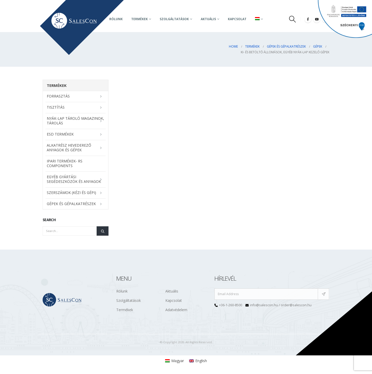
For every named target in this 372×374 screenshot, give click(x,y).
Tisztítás (56, 107)
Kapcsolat (237, 19)
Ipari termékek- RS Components (64, 163)
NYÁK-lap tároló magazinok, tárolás (75, 120)
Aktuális (171, 291)
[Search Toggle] (293, 19)
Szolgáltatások (174, 19)
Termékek (139, 19)
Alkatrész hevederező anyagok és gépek (69, 147)
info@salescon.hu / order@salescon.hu (281, 305)
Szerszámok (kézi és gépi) (71, 192)
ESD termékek (60, 134)
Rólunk (122, 291)
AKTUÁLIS (208, 19)
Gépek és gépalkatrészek (71, 203)
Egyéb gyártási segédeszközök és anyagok (74, 179)
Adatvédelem (176, 309)
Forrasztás (58, 96)
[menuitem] (174, 360)
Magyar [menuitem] (177, 360)
